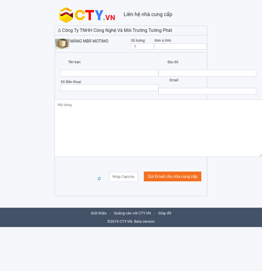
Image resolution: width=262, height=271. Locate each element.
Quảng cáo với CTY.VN (132, 213)
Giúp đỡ (164, 213)
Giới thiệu (98, 213)
